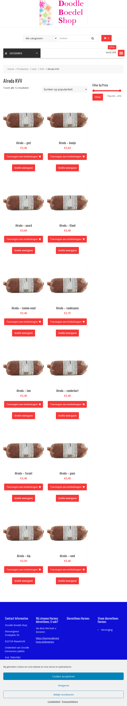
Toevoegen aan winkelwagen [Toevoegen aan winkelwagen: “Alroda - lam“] (22, 404)
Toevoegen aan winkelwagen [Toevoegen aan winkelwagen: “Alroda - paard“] (22, 239)
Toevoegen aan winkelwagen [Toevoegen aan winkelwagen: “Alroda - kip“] (22, 569)
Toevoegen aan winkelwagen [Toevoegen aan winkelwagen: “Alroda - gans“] (65, 486)
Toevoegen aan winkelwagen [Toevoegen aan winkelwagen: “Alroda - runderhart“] (65, 404)
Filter (98, 97)
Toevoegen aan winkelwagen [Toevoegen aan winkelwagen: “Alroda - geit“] (22, 156)
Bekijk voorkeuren (63, 694)
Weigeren (63, 685)
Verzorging (106, 629)
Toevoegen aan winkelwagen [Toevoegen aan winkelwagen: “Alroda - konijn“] (65, 156)
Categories (13, 53)
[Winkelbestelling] (64, 89)
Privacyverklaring (70, 701)
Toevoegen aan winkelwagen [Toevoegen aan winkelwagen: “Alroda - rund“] (65, 569)
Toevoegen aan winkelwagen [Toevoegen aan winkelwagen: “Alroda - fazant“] (22, 486)
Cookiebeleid (54, 701)
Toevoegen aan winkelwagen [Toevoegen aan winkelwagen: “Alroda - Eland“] (65, 239)
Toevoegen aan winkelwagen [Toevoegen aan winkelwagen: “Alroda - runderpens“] (65, 321)
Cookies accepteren (63, 676)
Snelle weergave (23, 167)
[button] (121, 53)
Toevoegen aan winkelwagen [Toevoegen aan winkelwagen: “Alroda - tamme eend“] (22, 321)
